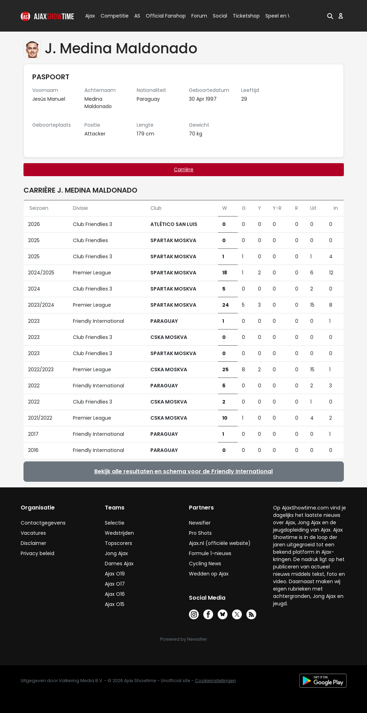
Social (219, 15)
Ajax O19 (115, 573)
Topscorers (118, 543)
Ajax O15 (114, 604)
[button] (330, 15)
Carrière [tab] (183, 169)
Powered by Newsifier (183, 639)
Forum (199, 15)
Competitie (112, 15)
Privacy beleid (37, 553)
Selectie (114, 522)
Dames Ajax (119, 563)
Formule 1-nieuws (210, 553)
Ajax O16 (115, 594)
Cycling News (205, 563)
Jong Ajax (116, 553)
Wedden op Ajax (209, 573)
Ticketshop (246, 15)
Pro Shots (200, 533)
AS (137, 15)
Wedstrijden (119, 533)
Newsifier (200, 522)
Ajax (89, 15)
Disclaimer (33, 543)
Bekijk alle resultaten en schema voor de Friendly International (183, 471)
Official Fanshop (161, 15)
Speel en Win (281, 15)
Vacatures (33, 533)
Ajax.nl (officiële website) (220, 543)
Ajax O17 (115, 583)
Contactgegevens (43, 522)
